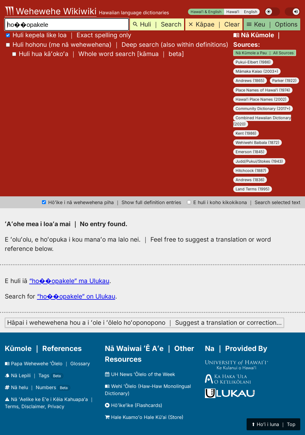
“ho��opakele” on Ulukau (76, 296)
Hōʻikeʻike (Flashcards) (133, 405)
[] (98, 54)
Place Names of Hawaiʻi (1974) (263, 90)
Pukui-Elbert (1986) (253, 62)
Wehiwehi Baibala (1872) (257, 142)
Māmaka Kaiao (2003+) (257, 71)
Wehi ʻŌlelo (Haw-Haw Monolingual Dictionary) (148, 389)
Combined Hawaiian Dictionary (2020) (262, 121)
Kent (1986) (246, 133)
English (250, 12)
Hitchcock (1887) (251, 170)
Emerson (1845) (250, 151)
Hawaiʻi (232, 12)
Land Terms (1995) (252, 189)
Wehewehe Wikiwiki (51, 11)
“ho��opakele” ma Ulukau (69, 281)
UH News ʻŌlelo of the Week (140, 374)
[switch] (272, 11)
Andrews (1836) (250, 179)
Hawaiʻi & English (206, 12)
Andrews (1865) (250, 80)
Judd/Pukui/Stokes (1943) (259, 161)
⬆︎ (273, 424)
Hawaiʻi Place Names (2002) (261, 99)
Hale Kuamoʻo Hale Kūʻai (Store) (144, 417)
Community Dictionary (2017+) (263, 108)
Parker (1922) (284, 80)
